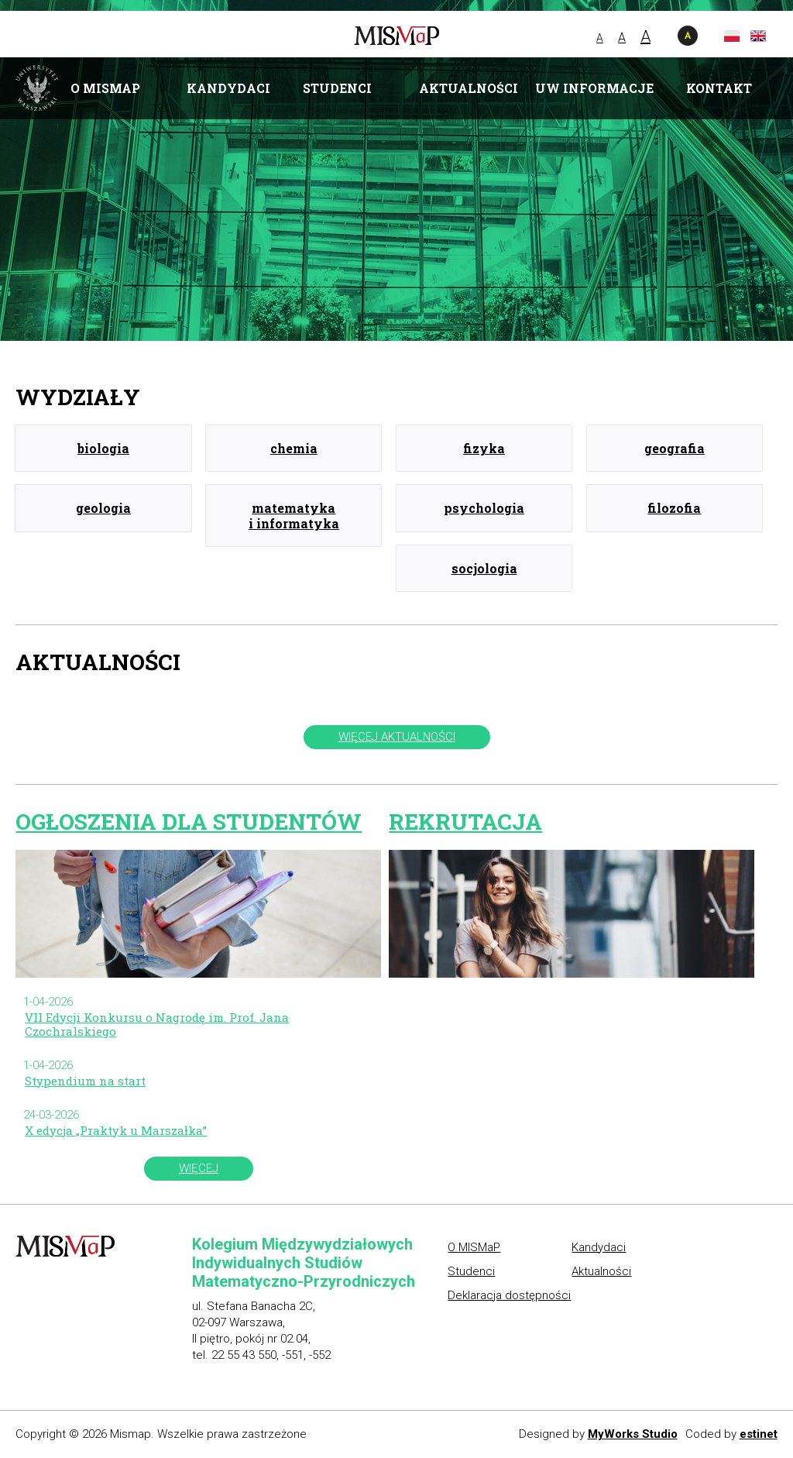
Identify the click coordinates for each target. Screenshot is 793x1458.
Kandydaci (228, 88)
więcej (198, 1168)
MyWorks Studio (633, 1434)
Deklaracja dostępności (509, 1295)
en (758, 36)
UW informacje (594, 88)
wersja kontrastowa (687, 35)
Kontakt (719, 88)
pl (731, 36)
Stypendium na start (85, 1080)
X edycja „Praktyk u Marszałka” (116, 1130)
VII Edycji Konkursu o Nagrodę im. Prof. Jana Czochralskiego (157, 1024)
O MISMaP (105, 88)
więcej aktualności (396, 737)
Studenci (337, 88)
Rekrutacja (465, 821)
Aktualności (468, 88)
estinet (759, 1434)
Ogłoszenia (188, 821)
